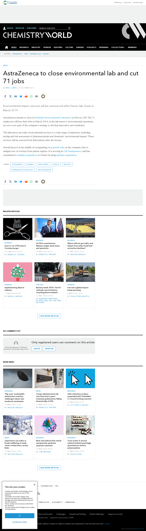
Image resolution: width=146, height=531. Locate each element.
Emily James (11, 88)
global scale (58, 147)
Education (128, 3)
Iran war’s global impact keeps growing (77, 288)
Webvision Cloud (138, 529)
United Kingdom (44, 170)
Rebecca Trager (16, 255)
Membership (138, 3)
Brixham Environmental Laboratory (53, 117)
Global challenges (97, 514)
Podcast (40, 285)
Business (30, 164)
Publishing (118, 3)
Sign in (37, 349)
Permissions (70, 502)
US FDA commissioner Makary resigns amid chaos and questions (48, 245)
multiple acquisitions (27, 155)
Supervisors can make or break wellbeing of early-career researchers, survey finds (16, 444)
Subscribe (31, 28)
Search (69, 28)
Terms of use (44, 502)
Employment (43, 164)
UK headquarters (72, 151)
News (5, 66)
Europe (56, 164)
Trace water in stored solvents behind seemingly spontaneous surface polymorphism (79, 444)
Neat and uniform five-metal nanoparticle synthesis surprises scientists (48, 443)
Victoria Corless (80, 405)
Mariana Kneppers (48, 299)
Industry (67, 164)
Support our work (115, 514)
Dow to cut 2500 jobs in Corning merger (15, 247)
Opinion (8, 285)
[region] (19, 505)
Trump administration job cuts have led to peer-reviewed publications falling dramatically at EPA (49, 397)
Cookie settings (19, 522)
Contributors (47, 486)
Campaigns (61, 514)
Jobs (26, 54)
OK (19, 516)
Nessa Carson (15, 296)
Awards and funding (77, 514)
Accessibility (57, 502)
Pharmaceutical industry (22, 170)
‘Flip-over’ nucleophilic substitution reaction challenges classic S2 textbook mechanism (15, 397)
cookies (107, 524)
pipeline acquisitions (66, 155)
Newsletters (17, 54)
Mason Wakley (78, 254)
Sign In (10, 28)
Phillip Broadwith (80, 296)
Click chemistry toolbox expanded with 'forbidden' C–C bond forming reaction (79, 396)
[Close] (34, 484)
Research (9, 391)
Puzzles (46, 54)
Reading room (35, 54)
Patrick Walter (44, 301)
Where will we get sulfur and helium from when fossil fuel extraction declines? (80, 245)
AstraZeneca (17, 164)
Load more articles (49, 316)
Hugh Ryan (76, 454)
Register (20, 28)
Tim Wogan (45, 452)
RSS (56, 486)
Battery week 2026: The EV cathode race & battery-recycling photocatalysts (48, 290)
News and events (45, 514)
